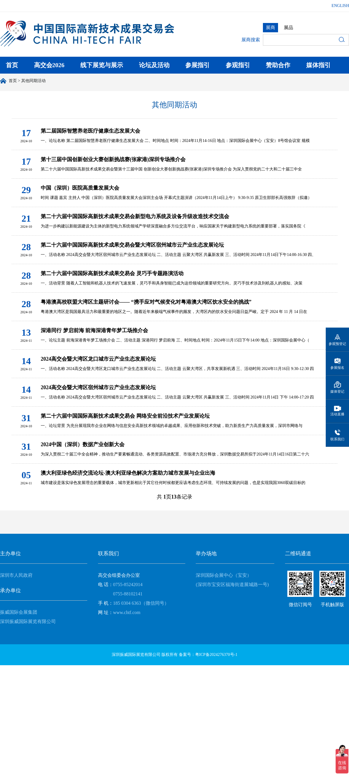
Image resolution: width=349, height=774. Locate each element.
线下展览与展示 (101, 65)
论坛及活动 (154, 65)
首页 (12, 65)
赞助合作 (278, 65)
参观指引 (238, 65)
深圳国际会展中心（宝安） (224, 575)
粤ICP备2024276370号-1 (216, 654)
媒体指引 (318, 65)
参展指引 (197, 65)
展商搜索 (250, 39)
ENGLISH (340, 5)
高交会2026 (49, 65)
